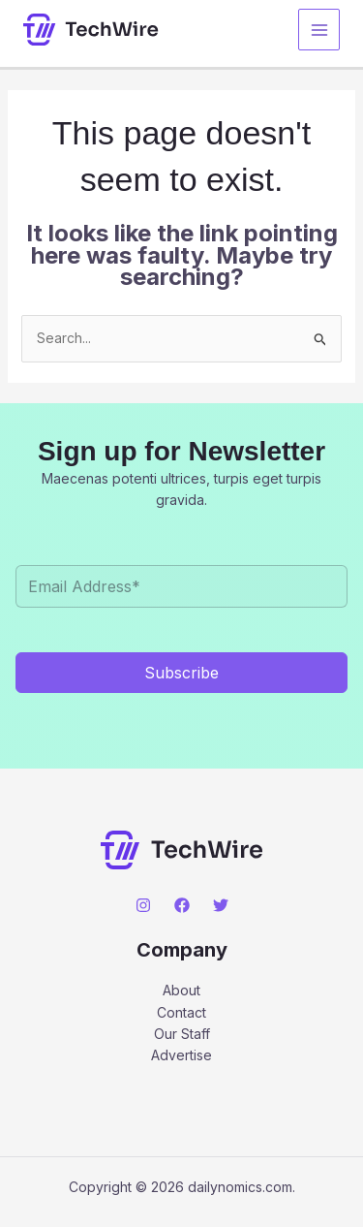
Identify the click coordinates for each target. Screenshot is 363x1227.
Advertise (181, 1055)
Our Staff (182, 1033)
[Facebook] (182, 905)
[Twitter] (220, 905)
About (181, 990)
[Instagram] (143, 905)
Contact (181, 1012)
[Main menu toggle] (319, 29)
